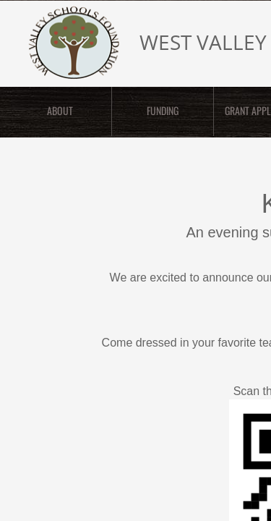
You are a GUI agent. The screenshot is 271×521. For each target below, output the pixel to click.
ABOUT (60, 110)
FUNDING (162, 110)
